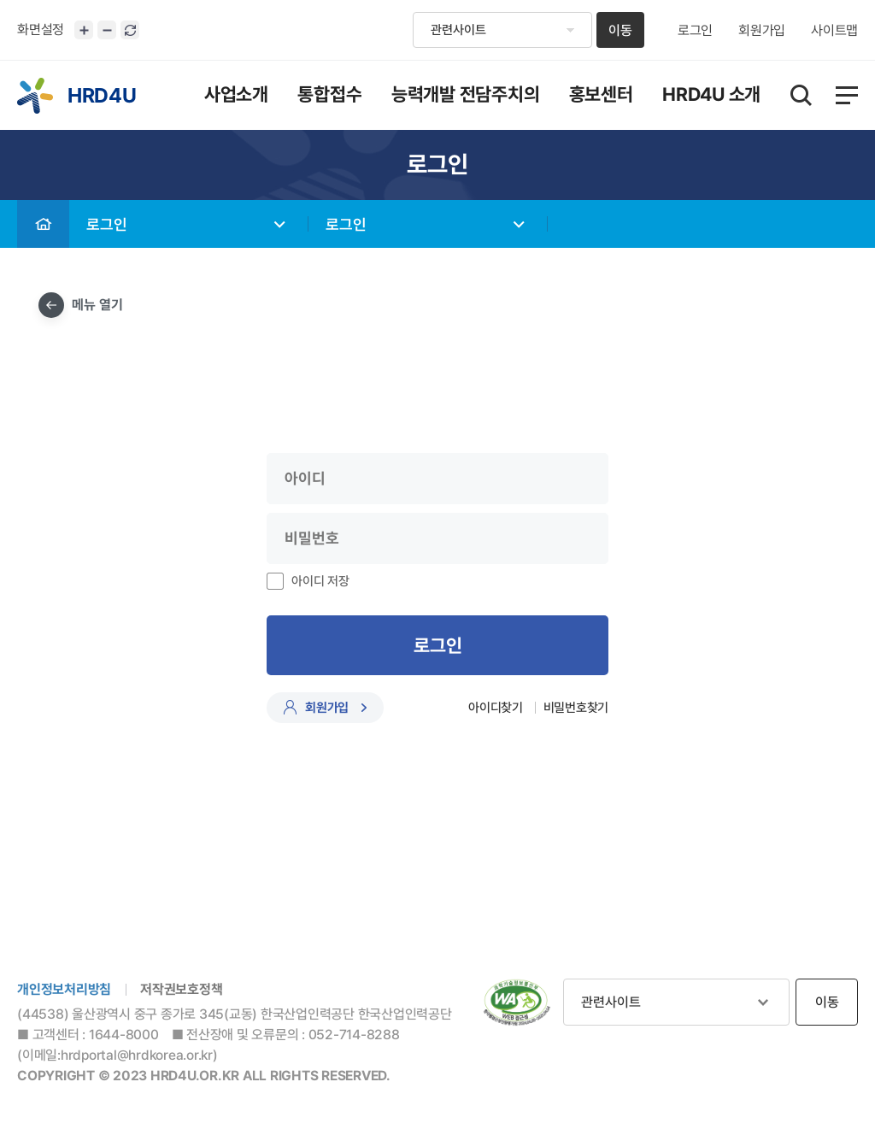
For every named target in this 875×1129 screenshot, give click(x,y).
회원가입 (761, 31)
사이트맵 (834, 31)
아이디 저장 (320, 581)
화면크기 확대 (83, 30)
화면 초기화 (129, 30)
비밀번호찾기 (576, 707)
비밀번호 (0, 200)
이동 (620, 30)
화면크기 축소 (106, 30)
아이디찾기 (495, 707)
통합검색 (801, 95)
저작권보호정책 (181, 989)
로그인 (695, 31)
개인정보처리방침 (64, 989)
